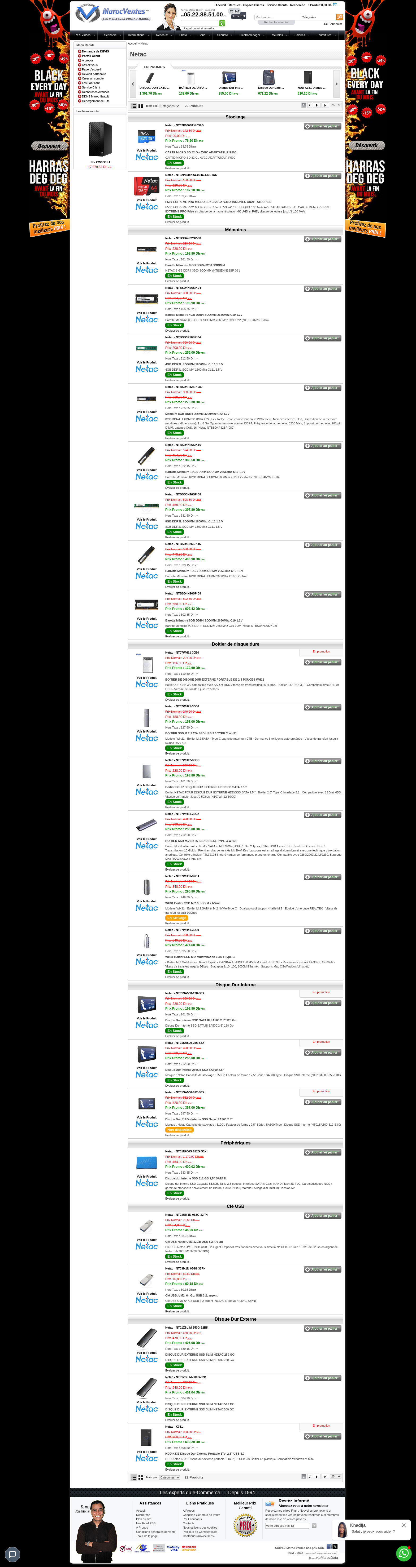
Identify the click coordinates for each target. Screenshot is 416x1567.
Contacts (188, 1523)
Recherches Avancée (96, 92)
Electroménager (250, 35)
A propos (87, 60)
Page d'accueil (91, 69)
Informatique (136, 35)
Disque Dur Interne (235, 984)
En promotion (321, 651)
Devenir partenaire (94, 74)
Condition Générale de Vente (201, 1514)
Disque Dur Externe (236, 1319)
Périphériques (235, 1143)
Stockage (236, 116)
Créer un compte (93, 78)
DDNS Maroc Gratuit (95, 96)
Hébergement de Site (96, 101)
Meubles (277, 35)
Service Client (91, 87)
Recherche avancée (276, 22)
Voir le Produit (147, 150)
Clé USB (235, 1206)
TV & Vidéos (82, 35)
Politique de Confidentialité (200, 1531)
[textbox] (277, 17)
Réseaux (162, 35)
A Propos (189, 1510)
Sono (202, 35)
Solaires (299, 35)
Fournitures (324, 35)
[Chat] (12, 1554)
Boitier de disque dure (235, 644)
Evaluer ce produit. (177, 168)
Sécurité (222, 35)
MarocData (329, 1558)
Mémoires (235, 229)
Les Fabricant (91, 83)
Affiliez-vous (90, 64)
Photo (183, 35)
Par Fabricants (192, 1519)
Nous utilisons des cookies (200, 1527)
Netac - (184, 125)
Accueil (132, 43)
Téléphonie (109, 35)
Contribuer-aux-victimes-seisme (199, 1538)
